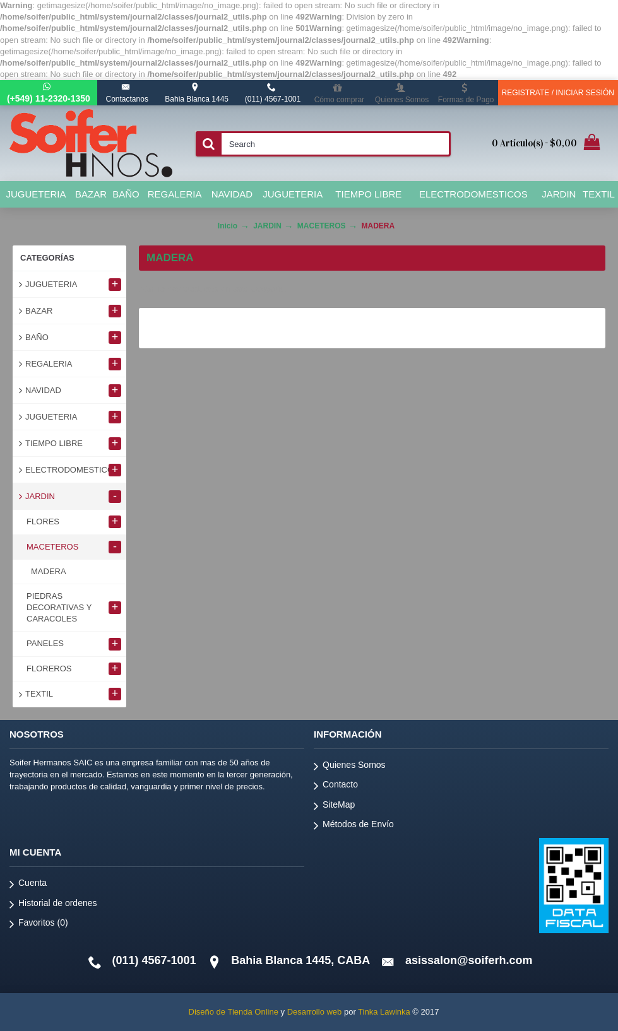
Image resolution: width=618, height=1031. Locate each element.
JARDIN (267, 225)
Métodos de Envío (354, 826)
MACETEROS (321, 225)
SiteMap (334, 806)
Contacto (336, 786)
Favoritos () (38, 924)
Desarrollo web (314, 1011)
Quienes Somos (350, 767)
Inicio (227, 225)
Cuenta (28, 885)
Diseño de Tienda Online (233, 1011)
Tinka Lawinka (384, 1011)
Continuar (563, 328)
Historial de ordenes (53, 905)
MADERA (378, 225)
